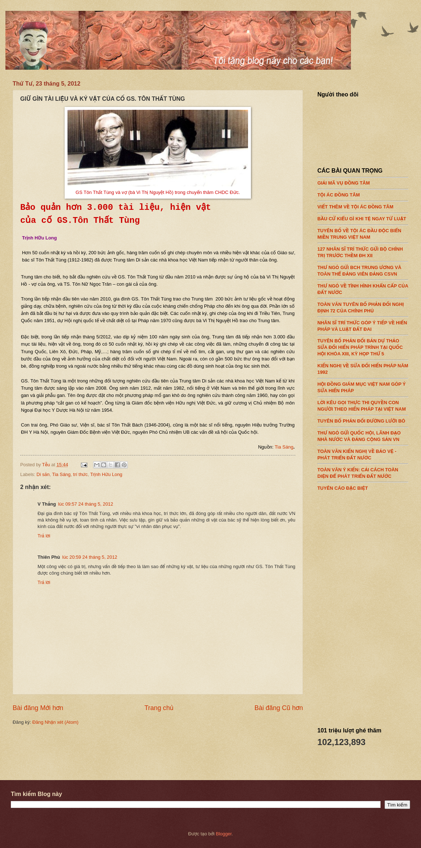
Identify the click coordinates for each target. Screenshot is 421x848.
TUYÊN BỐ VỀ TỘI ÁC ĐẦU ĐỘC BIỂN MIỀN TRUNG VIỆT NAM (362, 232)
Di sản (42, 474)
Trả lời (44, 535)
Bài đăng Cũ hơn (279, 707)
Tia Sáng (284, 447)
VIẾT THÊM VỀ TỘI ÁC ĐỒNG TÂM (362, 205)
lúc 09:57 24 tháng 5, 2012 (85, 504)
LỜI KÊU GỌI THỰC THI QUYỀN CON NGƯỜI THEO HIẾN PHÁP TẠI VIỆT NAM (362, 404)
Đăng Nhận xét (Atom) (55, 722)
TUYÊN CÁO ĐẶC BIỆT (362, 486)
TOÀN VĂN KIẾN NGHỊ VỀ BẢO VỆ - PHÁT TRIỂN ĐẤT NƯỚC (362, 452)
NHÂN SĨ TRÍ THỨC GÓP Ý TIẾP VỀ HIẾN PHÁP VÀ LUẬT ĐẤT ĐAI (362, 324)
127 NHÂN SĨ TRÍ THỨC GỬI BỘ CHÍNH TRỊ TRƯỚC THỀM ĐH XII (362, 250)
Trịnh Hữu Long (106, 474)
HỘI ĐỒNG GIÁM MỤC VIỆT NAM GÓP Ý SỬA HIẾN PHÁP (362, 385)
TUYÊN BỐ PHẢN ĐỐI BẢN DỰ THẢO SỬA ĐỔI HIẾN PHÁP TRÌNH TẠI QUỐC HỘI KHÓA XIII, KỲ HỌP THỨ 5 (362, 345)
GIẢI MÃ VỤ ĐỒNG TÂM (362, 181)
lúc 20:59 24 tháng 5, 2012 (89, 557)
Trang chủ (158, 707)
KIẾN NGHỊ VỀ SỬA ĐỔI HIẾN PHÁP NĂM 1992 (362, 367)
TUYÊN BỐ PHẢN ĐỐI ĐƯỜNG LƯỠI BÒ (362, 419)
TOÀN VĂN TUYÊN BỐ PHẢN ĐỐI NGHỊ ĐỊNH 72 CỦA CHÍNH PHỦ (362, 305)
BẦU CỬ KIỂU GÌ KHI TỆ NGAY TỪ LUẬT (362, 217)
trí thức (80, 474)
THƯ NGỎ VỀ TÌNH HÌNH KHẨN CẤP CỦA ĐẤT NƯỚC (362, 287)
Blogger (224, 833)
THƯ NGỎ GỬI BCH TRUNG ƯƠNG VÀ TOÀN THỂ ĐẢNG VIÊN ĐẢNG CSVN (362, 268)
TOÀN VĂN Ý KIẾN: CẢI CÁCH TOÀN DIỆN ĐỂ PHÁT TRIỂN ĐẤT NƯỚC (362, 471)
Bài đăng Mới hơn (38, 707)
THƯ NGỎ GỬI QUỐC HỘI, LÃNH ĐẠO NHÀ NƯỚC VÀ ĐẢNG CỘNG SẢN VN (362, 434)
